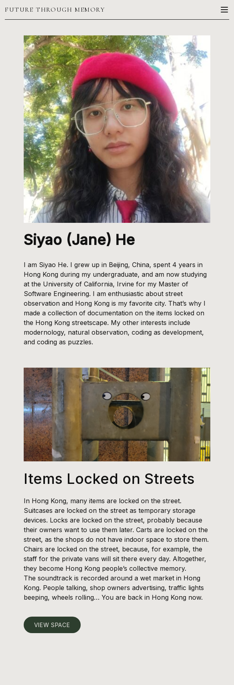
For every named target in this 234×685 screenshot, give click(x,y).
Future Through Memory (55, 10)
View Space (52, 624)
